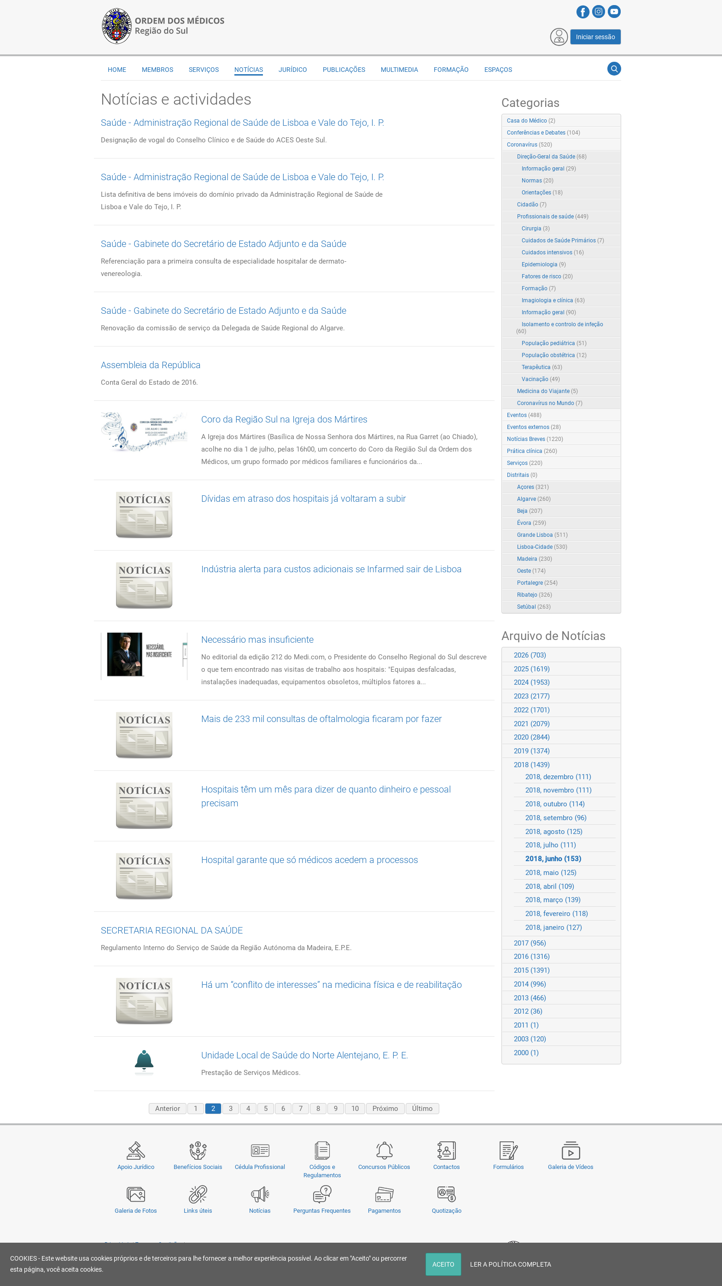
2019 (532, 751)
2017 (530, 943)
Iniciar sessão (595, 37)
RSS (614, 121)
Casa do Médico (531, 120)
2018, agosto (553, 832)
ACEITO (443, 1264)
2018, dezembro (558, 777)
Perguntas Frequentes (322, 1210)
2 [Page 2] (213, 1108)
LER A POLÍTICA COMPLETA (510, 1264)
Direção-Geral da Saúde (552, 156)
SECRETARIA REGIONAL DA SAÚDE (172, 930)
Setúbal (534, 607)
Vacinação (541, 379)
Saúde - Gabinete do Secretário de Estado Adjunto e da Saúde (223, 243)
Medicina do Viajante (547, 391)
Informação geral (549, 168)
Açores (533, 487)
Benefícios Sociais (198, 1166)
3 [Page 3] (231, 1108)
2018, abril (549, 886)
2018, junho (553, 859)
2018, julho (550, 845)
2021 (532, 724)
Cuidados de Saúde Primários (563, 240)
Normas (537, 180)
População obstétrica (554, 355)
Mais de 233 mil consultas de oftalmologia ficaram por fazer (321, 718)
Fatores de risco (547, 276)
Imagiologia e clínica (553, 300)
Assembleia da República (151, 364)
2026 (530, 655)
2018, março (553, 900)
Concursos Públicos (384, 1166)
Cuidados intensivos (553, 252)
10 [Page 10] (355, 1108)
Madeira (534, 559)
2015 (532, 970)
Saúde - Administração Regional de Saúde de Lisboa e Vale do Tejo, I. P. (242, 122)
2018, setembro (556, 818)
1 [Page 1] (196, 1108)
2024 (532, 682)
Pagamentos (384, 1210)
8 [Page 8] (318, 1108)
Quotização (446, 1210)
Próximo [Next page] (385, 1108)
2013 (530, 998)
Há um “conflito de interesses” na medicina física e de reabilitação (331, 984)
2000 (526, 1053)
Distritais (522, 475)
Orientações (542, 192)
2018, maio (550, 873)
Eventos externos (534, 427)
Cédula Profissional (260, 1166)
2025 (532, 669)
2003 (530, 1039)
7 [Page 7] (301, 1108)
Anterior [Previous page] (167, 1108)
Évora (531, 523)
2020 (532, 737)
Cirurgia (536, 228)
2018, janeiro (553, 927)
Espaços (498, 69)
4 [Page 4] (248, 1108)
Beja (529, 511)
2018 (532, 765)
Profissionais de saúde (552, 216)
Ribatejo (534, 595)
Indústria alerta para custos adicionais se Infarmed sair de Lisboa (331, 569)
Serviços (204, 69)
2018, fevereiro (556, 914)
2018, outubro (555, 804)
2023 (532, 696)
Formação (451, 69)
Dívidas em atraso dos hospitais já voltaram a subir (303, 498)
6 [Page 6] (283, 1108)
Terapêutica (542, 367)
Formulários (508, 1166)
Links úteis (198, 1210)
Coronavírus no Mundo (549, 403)
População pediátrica (554, 343)
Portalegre (537, 583)
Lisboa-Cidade (542, 547)
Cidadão (532, 204)
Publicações (344, 69)
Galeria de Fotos (136, 1210)
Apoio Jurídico (135, 1166)
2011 (526, 1025)
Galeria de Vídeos (571, 1166)
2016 (532, 956)
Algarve (534, 499)
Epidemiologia (544, 264)
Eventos (524, 415)
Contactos (446, 1166)
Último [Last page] (422, 1108)
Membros (157, 69)
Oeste (531, 571)
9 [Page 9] (336, 1108)
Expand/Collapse (604, 145)
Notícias (260, 1210)
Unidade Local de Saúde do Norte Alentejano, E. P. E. (304, 1055)
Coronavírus (529, 144)
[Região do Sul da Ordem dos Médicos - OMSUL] (163, 24)
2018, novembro (558, 790)
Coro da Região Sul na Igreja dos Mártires (284, 419)
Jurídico (293, 69)
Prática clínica (532, 451)
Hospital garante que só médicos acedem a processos (309, 859)
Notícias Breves (535, 439)
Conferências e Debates (543, 132)
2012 (528, 1011)
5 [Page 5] (266, 1108)
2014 (530, 984)
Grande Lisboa (542, 535)
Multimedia (399, 69)
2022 (532, 710)
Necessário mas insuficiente (257, 639)
